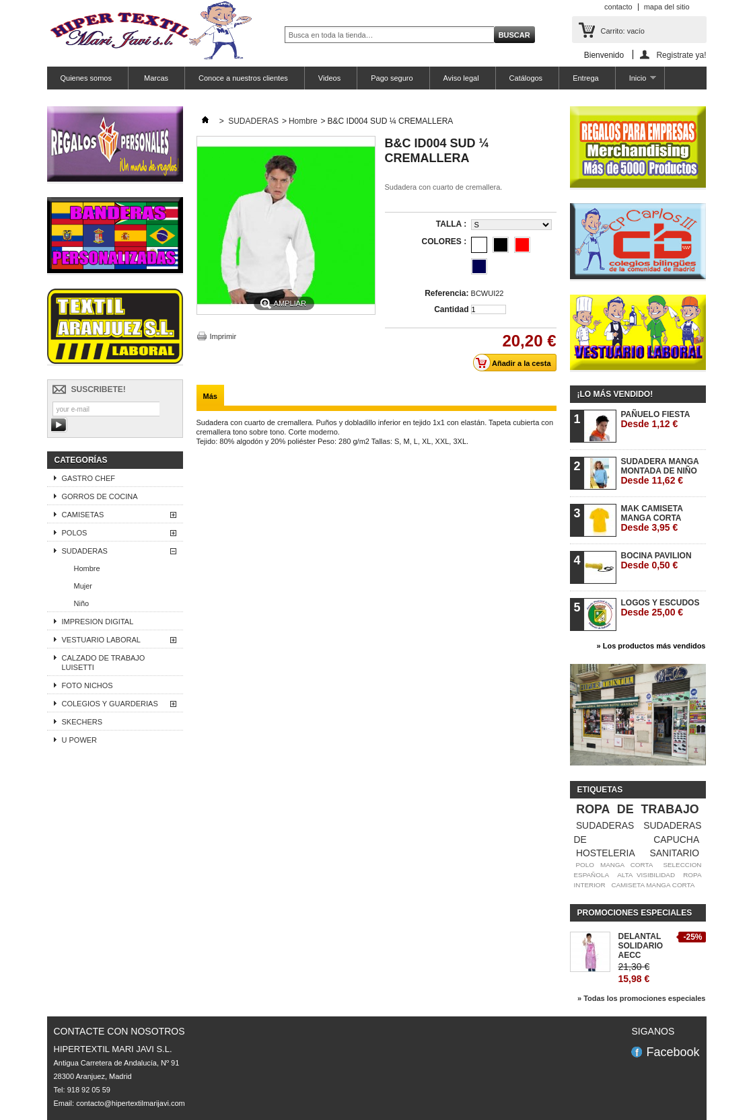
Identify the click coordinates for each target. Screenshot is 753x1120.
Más (210, 396)
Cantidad (451, 309)
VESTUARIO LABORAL (101, 640)
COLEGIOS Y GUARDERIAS (110, 704)
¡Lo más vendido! (615, 394)
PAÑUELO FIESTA (655, 419)
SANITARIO (674, 853)
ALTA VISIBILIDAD (646, 875)
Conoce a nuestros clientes (243, 78)
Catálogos (526, 78)
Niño (81, 603)
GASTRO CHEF (88, 478)
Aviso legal (461, 78)
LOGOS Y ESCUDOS (660, 608)
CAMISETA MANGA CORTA (652, 885)
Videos (329, 78)
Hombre (87, 568)
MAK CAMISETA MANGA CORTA (652, 518)
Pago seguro (392, 78)
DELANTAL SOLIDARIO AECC (641, 946)
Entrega (586, 78)
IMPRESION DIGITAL (98, 622)
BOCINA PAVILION (656, 560)
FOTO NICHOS (87, 685)
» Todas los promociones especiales (641, 998)
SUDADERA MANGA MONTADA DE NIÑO (660, 471)
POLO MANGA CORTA (614, 864)
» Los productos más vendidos (651, 646)
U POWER (80, 740)
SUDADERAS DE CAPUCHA (638, 832)
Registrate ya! (681, 54)
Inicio (636, 81)
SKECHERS (82, 722)
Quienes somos (86, 78)
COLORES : (444, 241)
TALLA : (452, 224)
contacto (618, 7)
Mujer (83, 586)
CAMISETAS (83, 515)
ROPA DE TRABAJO (637, 809)
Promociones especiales (634, 913)
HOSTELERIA (605, 853)
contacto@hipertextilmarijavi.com (130, 1103)
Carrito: (623, 31)
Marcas (155, 78)
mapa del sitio (667, 7)
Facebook (672, 1052)
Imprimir (223, 336)
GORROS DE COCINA (100, 496)
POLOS (74, 533)
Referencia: (446, 293)
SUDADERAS (85, 551)
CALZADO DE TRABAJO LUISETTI (103, 662)
